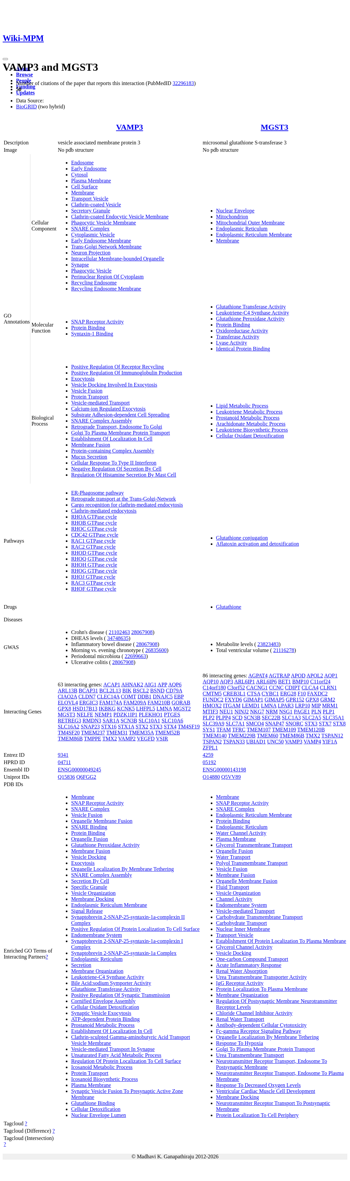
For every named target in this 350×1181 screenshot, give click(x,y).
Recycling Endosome (94, 282)
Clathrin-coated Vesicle (96, 204)
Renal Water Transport (240, 1019)
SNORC (294, 723)
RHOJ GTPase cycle (93, 577)
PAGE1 (302, 711)
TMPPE (92, 738)
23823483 (268, 644)
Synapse (80, 264)
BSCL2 (141, 690)
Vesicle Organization (93, 893)
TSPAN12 (332, 735)
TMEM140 (215, 735)
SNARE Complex (90, 228)
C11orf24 (320, 681)
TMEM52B (167, 732)
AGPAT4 (258, 675)
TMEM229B (242, 735)
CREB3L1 (234, 693)
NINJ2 (241, 711)
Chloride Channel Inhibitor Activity (254, 1013)
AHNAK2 (132, 684)
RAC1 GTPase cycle (93, 541)
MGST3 (275, 127)
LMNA (164, 708)
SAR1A (111, 720)
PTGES (172, 714)
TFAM (223, 729)
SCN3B (129, 720)
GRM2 (327, 699)
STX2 (142, 726)
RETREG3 (69, 720)
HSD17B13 (85, 708)
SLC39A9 (213, 723)
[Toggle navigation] (5, 59)
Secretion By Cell (90, 881)
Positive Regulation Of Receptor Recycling (117, 367)
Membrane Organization (97, 971)
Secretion (81, 965)
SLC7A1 (235, 723)
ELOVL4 (68, 702)
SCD (237, 717)
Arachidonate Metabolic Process (251, 424)
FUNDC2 (213, 699)
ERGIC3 (88, 702)
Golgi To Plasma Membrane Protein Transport (120, 433)
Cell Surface (84, 186)
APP (162, 684)
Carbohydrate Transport (241, 923)
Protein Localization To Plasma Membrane (262, 989)
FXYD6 (233, 699)
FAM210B (159, 702)
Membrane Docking (92, 899)
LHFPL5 (145, 708)
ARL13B (67, 690)
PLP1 (329, 711)
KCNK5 (126, 708)
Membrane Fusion (90, 445)
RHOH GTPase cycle (94, 565)
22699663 (135, 656)
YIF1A (329, 741)
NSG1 (286, 711)
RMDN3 (91, 720)
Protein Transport (90, 397)
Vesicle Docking (88, 857)
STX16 (109, 726)
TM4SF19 (189, 726)
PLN (316, 711)
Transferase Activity (237, 337)
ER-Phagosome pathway (97, 493)
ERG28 (288, 693)
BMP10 (300, 681)
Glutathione (228, 607)
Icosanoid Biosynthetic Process (104, 1079)
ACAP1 (111, 684)
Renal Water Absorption (242, 971)
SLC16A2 (68, 726)
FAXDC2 (317, 693)
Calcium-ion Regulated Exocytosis (108, 409)
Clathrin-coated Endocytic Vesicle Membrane (120, 216)
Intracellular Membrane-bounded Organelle (117, 258)
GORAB (181, 702)
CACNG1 (257, 687)
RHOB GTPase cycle (94, 523)
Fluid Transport (232, 887)
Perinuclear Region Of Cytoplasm (107, 276)
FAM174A (110, 702)
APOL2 (315, 675)
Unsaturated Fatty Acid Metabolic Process (116, 1055)
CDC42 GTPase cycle (94, 535)
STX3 (156, 726)
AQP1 (331, 675)
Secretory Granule (90, 210)
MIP (316, 705)
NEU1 (226, 711)
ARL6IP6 (266, 681)
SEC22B (271, 717)
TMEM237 (93, 732)
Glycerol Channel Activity (244, 947)
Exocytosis (83, 379)
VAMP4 (312, 741)
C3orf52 (236, 687)
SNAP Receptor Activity (97, 322)
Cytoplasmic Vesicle (93, 234)
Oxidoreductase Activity (242, 331)
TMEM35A (141, 732)
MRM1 (330, 705)
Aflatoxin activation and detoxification (257, 544)
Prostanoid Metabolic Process (248, 418)
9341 (63, 755)
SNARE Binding (89, 827)
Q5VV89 (231, 777)
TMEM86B (70, 738)
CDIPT (292, 687)
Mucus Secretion (89, 457)
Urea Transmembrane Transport (250, 1055)
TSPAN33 (234, 741)
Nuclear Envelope (235, 210)
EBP (179, 696)
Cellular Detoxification (96, 1109)
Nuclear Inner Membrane (243, 929)
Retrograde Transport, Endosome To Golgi (116, 427)
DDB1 (145, 696)
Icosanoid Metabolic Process (102, 1067)
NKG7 (257, 711)
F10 (302, 693)
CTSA (253, 693)
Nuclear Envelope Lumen (98, 1115)
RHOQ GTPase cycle (94, 559)
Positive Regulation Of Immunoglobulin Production (126, 373)
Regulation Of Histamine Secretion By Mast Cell (123, 475)
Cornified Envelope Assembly (103, 1001)
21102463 (119, 632)
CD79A (174, 690)
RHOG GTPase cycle (94, 571)
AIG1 (150, 684)
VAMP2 (127, 738)
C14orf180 (214, 687)
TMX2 (110, 738)
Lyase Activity (231, 343)
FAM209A (135, 702)
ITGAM (231, 705)
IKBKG (107, 708)
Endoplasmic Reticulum (242, 228)
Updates (25, 92)
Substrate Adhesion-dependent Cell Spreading (120, 415)
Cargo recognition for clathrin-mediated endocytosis (127, 505)
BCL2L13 (110, 690)
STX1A (126, 726)
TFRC (238, 729)
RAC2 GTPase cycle (93, 547)
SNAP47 (274, 723)
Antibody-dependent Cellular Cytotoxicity (261, 1025)
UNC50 (275, 741)
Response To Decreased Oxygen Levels (258, 1085)
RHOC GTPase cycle (94, 529)
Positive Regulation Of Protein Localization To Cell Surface (135, 929)
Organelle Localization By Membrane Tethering (122, 869)
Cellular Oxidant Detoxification (250, 436)
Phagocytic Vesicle (91, 270)
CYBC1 (270, 693)
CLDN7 (87, 696)
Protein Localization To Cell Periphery (257, 1115)
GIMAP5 (275, 699)
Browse (24, 74)
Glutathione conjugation (242, 538)
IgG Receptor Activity (240, 983)
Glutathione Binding (93, 1103)
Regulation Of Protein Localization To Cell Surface (126, 1061)
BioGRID (26, 106)
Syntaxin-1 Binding (92, 334)
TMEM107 (259, 729)
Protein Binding (88, 328)
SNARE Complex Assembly (101, 421)
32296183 (183, 83)
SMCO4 (255, 723)
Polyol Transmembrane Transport (252, 863)
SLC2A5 (311, 717)
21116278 (283, 650)
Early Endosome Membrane (101, 240)
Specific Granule (89, 887)
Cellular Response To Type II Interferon (113, 463)
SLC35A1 (333, 717)
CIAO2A (67, 696)
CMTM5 (212, 693)
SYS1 (209, 729)
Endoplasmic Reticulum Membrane (254, 234)
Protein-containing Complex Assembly (112, 451)
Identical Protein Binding (243, 349)
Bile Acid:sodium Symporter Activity (111, 983)
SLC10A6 (172, 720)
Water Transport (233, 857)
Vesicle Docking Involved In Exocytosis (114, 385)
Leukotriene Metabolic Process (249, 412)
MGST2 (182, 708)
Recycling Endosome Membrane (106, 288)
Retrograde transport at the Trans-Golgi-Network (123, 499)
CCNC (276, 687)
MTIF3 (210, 711)
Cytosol (79, 174)
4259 (208, 755)
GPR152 (295, 699)
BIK (127, 690)
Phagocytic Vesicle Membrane (103, 222)
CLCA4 (310, 687)
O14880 (211, 777)
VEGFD (146, 738)
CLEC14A (108, 696)
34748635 (118, 638)
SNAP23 (90, 726)
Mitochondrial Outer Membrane (250, 222)
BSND (157, 690)
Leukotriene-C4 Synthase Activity (252, 313)
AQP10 (211, 681)
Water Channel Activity (241, 833)
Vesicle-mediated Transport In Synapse (113, 1049)
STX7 (325, 723)
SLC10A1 (149, 720)
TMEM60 (267, 735)
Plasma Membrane (91, 180)
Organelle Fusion (89, 839)
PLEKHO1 (151, 714)
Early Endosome (89, 168)
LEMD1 (250, 705)
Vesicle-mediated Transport (100, 403)
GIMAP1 (253, 699)
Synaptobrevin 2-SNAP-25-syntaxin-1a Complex (124, 953)
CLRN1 (328, 687)
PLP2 (209, 717)
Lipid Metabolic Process (242, 406)
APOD (298, 675)
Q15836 (66, 777)
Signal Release (87, 911)
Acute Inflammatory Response (249, 965)
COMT (128, 696)
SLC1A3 (291, 717)
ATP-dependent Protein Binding (105, 1019)
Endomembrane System (96, 935)
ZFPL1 (210, 747)
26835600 (156, 650)
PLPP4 (223, 717)
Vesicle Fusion (87, 391)
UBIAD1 (256, 741)
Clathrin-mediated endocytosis (104, 511)
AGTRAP (279, 675)
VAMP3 (129, 127)
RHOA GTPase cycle (94, 517)
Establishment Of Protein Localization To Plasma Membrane (281, 941)
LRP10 (302, 705)
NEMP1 (103, 714)
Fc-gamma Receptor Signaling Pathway (258, 1031)
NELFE (84, 714)
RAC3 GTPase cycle (93, 583)
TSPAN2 (212, 741)
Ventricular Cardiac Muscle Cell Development (265, 1091)
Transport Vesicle (90, 198)
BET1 (284, 681)
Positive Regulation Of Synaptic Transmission (120, 995)
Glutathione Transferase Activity (251, 307)
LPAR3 (286, 705)
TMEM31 (117, 732)
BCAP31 (88, 690)
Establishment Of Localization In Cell (112, 439)
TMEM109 (284, 729)
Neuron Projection (91, 252)
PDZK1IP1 (126, 714)
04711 (64, 762)
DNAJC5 (163, 696)
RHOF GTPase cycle (93, 589)
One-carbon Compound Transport (252, 959)
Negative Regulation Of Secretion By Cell (116, 469)
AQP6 (174, 684)
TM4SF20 (69, 732)
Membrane (82, 192)
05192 (209, 762)
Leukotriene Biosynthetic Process (252, 430)
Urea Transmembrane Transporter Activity (261, 977)
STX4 (170, 726)
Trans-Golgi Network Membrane (106, 246)
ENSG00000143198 (224, 769)
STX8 (339, 723)
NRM (272, 711)
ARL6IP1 (244, 681)
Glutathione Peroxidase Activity (250, 319)
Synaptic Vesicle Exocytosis (101, 1013)
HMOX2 (212, 705)
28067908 (142, 632)
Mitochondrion (232, 216)
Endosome (82, 162)
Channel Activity (234, 899)
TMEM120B (311, 729)
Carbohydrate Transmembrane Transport (259, 917)
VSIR (162, 738)
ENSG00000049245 (79, 769)
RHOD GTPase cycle (94, 553)
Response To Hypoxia (239, 1043)
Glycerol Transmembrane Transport (254, 845)
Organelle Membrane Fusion (102, 821)
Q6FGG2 (86, 777)
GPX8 (64, 708)
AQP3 (226, 681)
